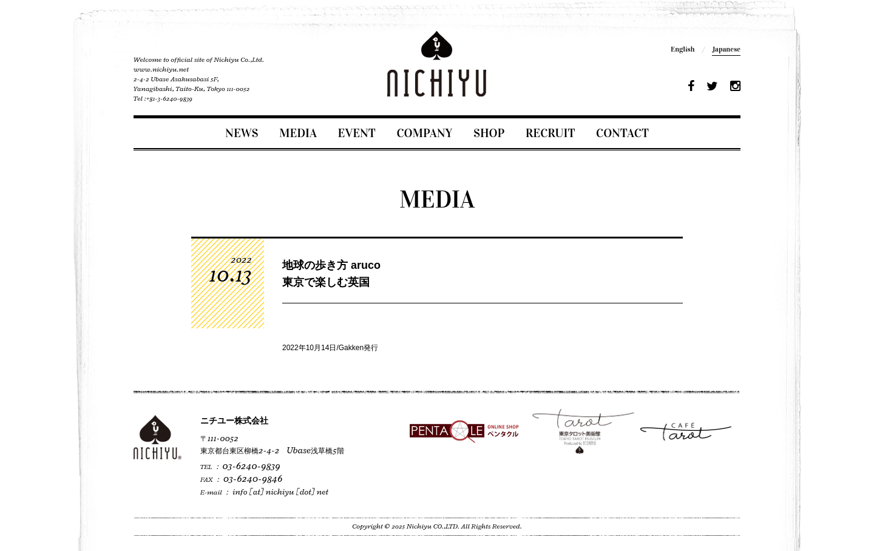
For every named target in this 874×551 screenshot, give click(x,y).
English (682, 49)
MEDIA (298, 133)
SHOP (488, 133)
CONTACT (622, 133)
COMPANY (424, 133)
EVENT (357, 133)
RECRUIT (550, 133)
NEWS (241, 133)
